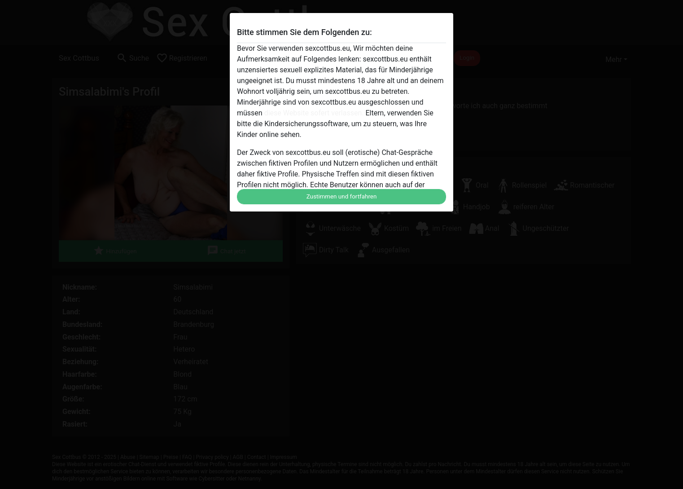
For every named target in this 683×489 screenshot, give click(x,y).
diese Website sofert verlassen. (314, 113)
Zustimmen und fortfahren (341, 196)
